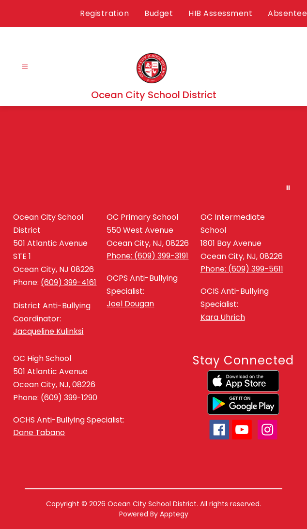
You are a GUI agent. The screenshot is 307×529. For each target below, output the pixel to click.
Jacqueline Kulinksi (48, 331)
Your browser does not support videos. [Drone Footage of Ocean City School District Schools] (153, 153)
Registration (104, 13)
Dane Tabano (39, 432)
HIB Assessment (220, 13)
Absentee (287, 13)
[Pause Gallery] (288, 188)
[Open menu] (25, 67)
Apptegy (174, 514)
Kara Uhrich (222, 317)
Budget (158, 13)
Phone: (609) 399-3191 (147, 255)
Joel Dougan (130, 303)
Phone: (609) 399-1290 (55, 397)
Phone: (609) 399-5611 (241, 268)
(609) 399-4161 (68, 282)
